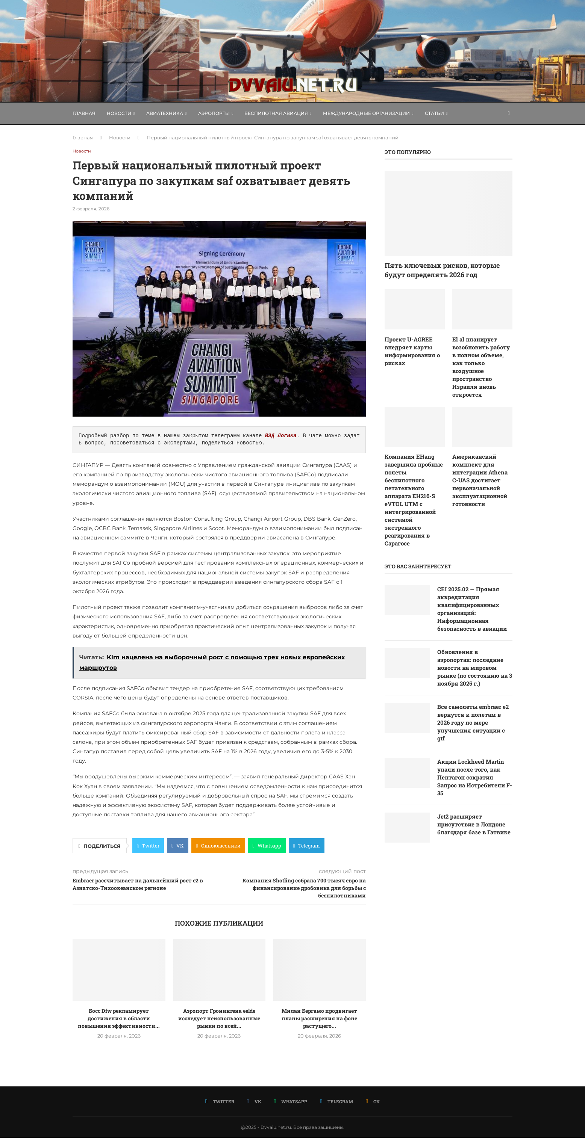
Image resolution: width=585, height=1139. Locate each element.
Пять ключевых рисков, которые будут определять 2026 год (442, 270)
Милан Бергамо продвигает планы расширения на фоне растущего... (319, 1019)
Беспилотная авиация (276, 113)
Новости (119, 113)
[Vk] (254, 1102)
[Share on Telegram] (306, 846)
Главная (84, 113)
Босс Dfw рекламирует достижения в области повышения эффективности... (119, 1019)
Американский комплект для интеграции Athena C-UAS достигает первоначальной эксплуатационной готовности (481, 467)
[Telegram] (336, 1102)
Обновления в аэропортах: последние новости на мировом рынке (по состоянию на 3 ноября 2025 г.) (474, 647)
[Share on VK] (177, 846)
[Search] (508, 113)
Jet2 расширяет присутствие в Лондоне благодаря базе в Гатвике (474, 815)
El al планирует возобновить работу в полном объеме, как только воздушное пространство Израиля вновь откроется (481, 361)
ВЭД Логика (281, 436)
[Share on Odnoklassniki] (218, 846)
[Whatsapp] (290, 1102)
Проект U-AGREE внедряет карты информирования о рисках (411, 350)
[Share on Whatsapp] (267, 846)
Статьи (434, 113)
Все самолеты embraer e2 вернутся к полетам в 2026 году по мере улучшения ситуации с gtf (473, 704)
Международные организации (366, 113)
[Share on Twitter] (148, 846)
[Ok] (371, 1102)
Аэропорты (214, 113)
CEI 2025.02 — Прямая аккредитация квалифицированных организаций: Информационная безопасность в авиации (474, 585)
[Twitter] (221, 1102)
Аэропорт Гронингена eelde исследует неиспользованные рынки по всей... (219, 1019)
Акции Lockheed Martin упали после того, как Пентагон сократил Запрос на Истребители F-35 (473, 762)
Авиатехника (164, 113)
